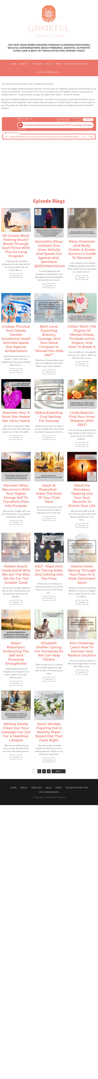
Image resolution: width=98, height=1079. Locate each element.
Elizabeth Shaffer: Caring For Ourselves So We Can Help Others (49, 651)
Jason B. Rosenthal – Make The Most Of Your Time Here (49, 493)
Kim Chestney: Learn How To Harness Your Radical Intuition (82, 649)
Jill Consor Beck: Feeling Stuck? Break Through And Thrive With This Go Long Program (16, 246)
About (23, 64)
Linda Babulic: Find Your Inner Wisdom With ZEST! (82, 419)
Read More (16, 276)
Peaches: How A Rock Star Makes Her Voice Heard (16, 417)
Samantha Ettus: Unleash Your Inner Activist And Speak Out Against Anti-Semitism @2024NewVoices (49, 253)
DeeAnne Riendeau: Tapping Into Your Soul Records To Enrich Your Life (82, 495)
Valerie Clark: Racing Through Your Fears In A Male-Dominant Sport (82, 574)
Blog (49, 64)
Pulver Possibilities (76, 64)
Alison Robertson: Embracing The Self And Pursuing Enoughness (16, 653)
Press (58, 64)
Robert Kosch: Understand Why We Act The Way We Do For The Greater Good (16, 574)
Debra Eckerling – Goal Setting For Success (49, 417)
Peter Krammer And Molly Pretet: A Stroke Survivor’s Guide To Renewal (82, 249)
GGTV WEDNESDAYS (48, 72)
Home (14, 64)
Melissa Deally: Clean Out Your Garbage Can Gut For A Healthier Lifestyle (16, 732)
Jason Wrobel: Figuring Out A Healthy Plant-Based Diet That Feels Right (49, 732)
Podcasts (38, 64)
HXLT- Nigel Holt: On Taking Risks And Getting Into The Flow (49, 572)
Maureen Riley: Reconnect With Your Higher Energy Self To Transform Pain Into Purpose (16, 495)
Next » (58, 771)
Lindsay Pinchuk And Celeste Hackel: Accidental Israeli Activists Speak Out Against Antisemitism (16, 338)
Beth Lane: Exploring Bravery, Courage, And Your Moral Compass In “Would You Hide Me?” (48, 340)
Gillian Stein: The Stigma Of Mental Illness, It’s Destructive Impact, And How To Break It (82, 336)
